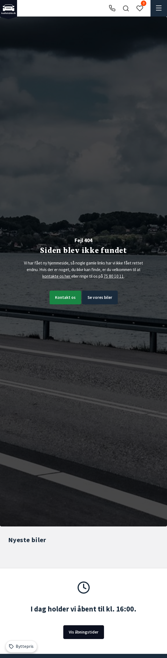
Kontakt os (65, 297)
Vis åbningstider (83, 632)
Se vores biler (99, 297)
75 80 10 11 (114, 276)
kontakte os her (56, 276)
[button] (126, 8)
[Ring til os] (112, 8)
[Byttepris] (21, 646)
